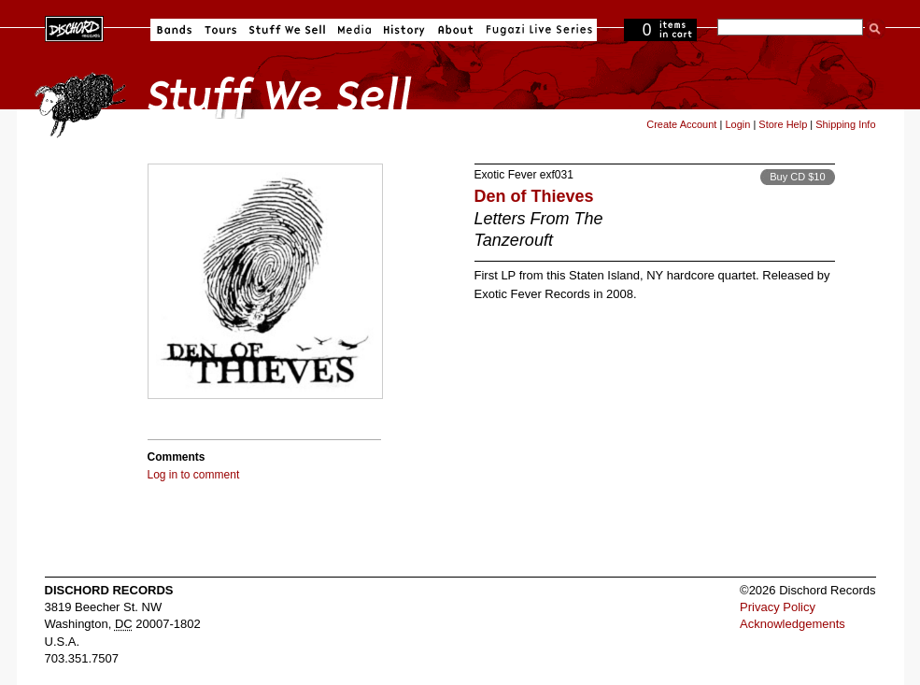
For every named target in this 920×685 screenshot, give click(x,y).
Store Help (782, 124)
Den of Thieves (534, 196)
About (455, 30)
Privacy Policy (777, 607)
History (404, 30)
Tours (220, 30)
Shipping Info (845, 124)
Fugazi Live (537, 30)
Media (354, 30)
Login (737, 124)
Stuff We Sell (287, 30)
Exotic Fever (505, 174)
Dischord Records (74, 27)
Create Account (681, 124)
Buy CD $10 (797, 176)
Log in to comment (194, 474)
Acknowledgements (792, 624)
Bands (174, 30)
